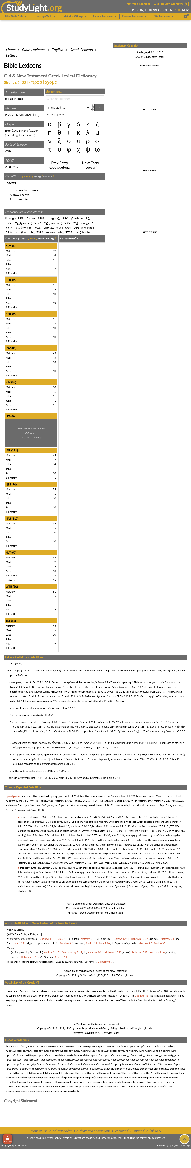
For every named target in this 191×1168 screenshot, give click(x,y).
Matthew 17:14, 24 (154, 849)
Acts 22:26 (117, 835)
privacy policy (62, 1131)
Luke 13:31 (123, 800)
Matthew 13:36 (63, 800)
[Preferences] (186, 16)
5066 (67, 223)
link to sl (155, 1131)
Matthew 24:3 (98, 853)
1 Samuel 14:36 (103, 877)
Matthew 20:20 (42, 853)
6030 (38, 227)
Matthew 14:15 (80, 800)
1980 (64, 218)
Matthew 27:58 (83, 862)
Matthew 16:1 (139, 826)
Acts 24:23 (175, 853)
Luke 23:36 (104, 835)
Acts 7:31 (73, 839)
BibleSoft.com (116, 912)
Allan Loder (113, 1032)
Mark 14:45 (111, 862)
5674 (9, 227)
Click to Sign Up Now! (168, 3)
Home (10, 49)
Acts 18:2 (163, 853)
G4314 (17, 130)
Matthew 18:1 (173, 849)
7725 (68, 232)
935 (20, 218)
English (57, 49)
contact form (159, 1137)
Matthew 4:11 (49, 817)
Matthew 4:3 (173, 858)
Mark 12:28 (147, 830)
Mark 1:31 (122, 830)
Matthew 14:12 (100, 826)
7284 (39, 232)
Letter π (12, 55)
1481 (41, 218)
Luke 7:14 (32, 835)
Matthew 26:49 (65, 862)
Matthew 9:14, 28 (77, 849)
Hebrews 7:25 (125, 867)
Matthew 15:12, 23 (120, 826)
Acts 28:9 (70, 796)
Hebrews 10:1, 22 (51, 872)
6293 (68, 227)
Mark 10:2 (134, 830)
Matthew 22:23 (81, 853)
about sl (138, 1131)
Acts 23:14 (161, 862)
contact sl (121, 1131)
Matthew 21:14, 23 (61, 853)
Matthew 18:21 (26, 862)
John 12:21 (178, 800)
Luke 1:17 (126, 796)
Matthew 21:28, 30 (45, 862)
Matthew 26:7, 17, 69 (119, 853)
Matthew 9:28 (46, 800)
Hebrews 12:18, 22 (103, 805)
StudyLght (26, 7)
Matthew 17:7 (155, 826)
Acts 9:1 (149, 862)
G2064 (34, 130)
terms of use (38, 1131)
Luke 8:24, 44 (46, 835)
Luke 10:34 (77, 835)
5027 (37, 223)
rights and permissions (94, 1131)
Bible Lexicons (33, 49)
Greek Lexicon (81, 49)
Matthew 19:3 (145, 800)
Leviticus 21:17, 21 (157, 872)
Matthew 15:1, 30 (133, 849)
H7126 (22, 934)
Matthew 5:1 (109, 800)
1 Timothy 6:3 (156, 886)
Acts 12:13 (85, 839)
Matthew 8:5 (59, 849)
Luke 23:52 (138, 862)
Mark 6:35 (98, 862)
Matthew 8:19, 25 (43, 826)
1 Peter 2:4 (136, 881)
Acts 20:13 (59, 858)
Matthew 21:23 (162, 800)
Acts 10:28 (151, 853)
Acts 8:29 (95, 817)
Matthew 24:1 (59, 839)
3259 (9, 223)
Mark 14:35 (161, 830)
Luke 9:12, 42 (62, 835)
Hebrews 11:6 (142, 867)
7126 (9, 232)
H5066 (31, 934)
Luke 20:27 (90, 835)
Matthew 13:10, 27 (80, 826)
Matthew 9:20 (61, 826)
